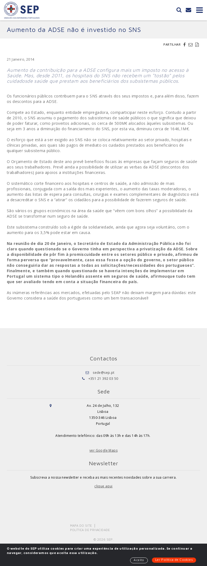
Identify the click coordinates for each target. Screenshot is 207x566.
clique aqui (103, 486)
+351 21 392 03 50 (103, 378)
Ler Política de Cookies (174, 560)
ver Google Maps (103, 450)
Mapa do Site (81, 525)
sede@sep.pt (103, 372)
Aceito (139, 560)
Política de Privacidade (90, 530)
